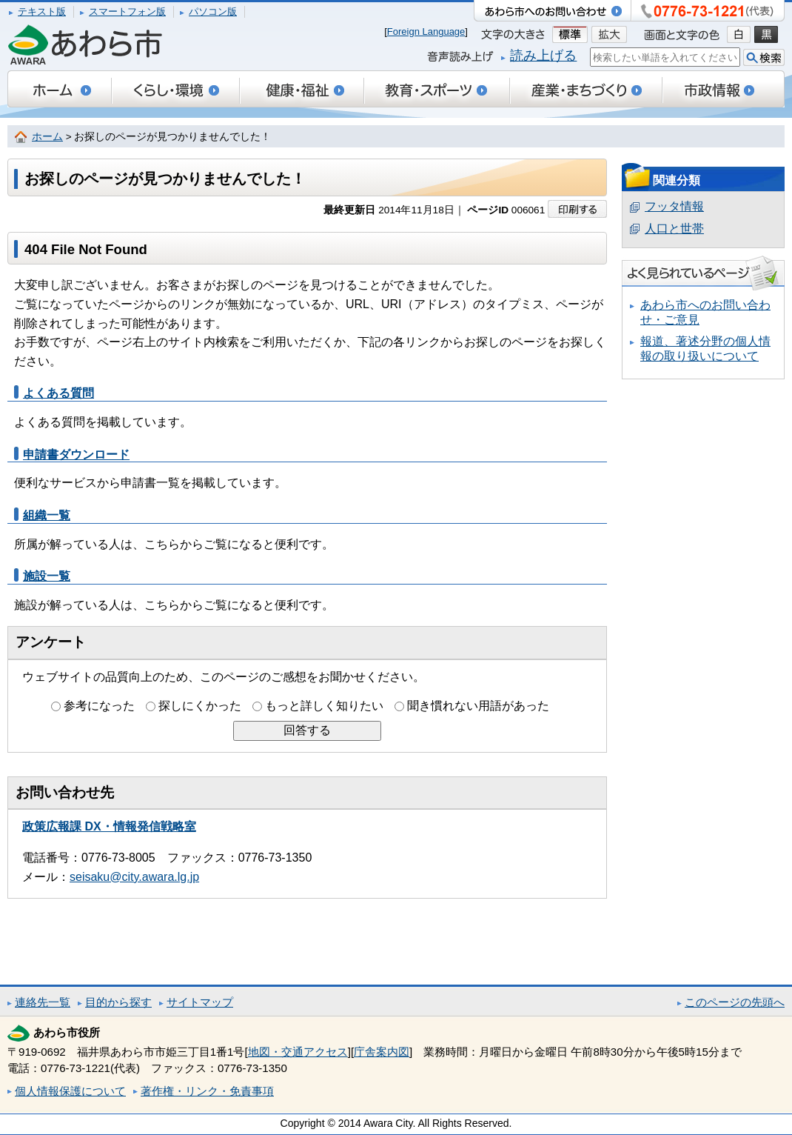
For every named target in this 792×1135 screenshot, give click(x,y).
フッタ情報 (674, 206)
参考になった (99, 705)
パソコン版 (213, 11)
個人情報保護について (70, 1091)
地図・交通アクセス (298, 1051)
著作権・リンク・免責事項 (207, 1091)
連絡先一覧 (42, 1002)
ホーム (47, 136)
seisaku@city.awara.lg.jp (134, 877)
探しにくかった (199, 705)
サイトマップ (200, 1002)
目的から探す (118, 1002)
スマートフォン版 (127, 11)
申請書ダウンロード (76, 454)
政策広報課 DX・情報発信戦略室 (109, 826)
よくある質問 (58, 393)
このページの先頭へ (735, 1002)
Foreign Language (426, 31)
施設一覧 (46, 576)
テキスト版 (42, 11)
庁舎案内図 (381, 1051)
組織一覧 (46, 515)
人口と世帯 (674, 228)
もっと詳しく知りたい (324, 705)
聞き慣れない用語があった (478, 705)
